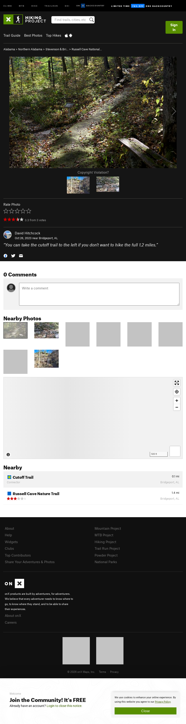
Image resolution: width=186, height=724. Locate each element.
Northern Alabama (30, 49)
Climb (7, 5)
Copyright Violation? (93, 172)
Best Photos (33, 35)
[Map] (93, 418)
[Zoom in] (176, 400)
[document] (145, 704)
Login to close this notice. (64, 706)
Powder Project (106, 555)
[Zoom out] (176, 407)
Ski (67, 5)
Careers (11, 622)
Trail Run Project (107, 548)
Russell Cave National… (87, 49)
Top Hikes (53, 35)
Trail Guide (11, 35)
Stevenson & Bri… (56, 49)
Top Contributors (18, 555)
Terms (102, 671)
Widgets (11, 542)
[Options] (175, 451)
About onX (13, 615)
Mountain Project (108, 528)
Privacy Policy (163, 701)
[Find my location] (176, 391)
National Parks (106, 562)
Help (8, 535)
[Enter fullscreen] (176, 383)
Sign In (174, 27)
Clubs (9, 548)
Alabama (9, 49)
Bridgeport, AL (48, 238)
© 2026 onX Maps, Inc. (81, 671)
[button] (5, 255)
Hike (34, 5)
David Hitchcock (27, 233)
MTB (22, 5)
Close (145, 711)
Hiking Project (105, 542)
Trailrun (51, 5)
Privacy (114, 671)
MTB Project (104, 535)
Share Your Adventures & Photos (30, 562)
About (9, 528)
